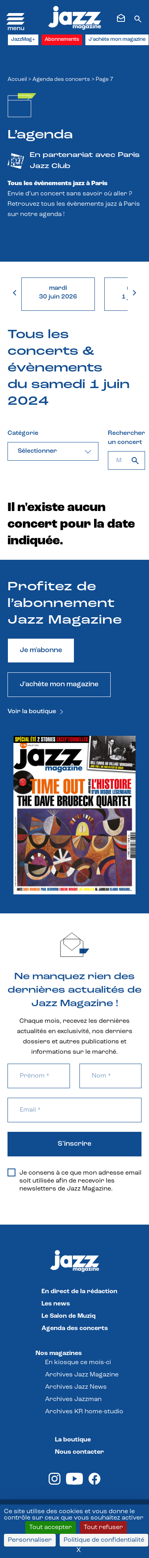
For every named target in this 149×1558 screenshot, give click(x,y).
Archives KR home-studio (84, 1412)
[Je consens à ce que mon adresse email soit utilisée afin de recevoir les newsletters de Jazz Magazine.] (11, 1173)
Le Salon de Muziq (68, 1316)
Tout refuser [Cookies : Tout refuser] (103, 1527)
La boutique (73, 1440)
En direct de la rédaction (79, 1291)
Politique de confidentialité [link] (104, 1540)
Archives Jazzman (73, 1399)
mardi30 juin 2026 (58, 292)
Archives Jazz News (76, 1387)
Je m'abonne (41, 650)
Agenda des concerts (61, 79)
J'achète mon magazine (117, 39)
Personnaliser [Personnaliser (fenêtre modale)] (30, 1540)
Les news (55, 1304)
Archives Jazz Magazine (82, 1375)
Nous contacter (79, 1452)
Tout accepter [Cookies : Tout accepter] (50, 1527)
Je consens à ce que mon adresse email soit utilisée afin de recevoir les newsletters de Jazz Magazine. (74, 1180)
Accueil (17, 79)
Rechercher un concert (126, 438)
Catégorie (23, 433)
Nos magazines (59, 1353)
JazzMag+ (23, 39)
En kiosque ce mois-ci (78, 1362)
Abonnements (62, 39)
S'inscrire (74, 1144)
